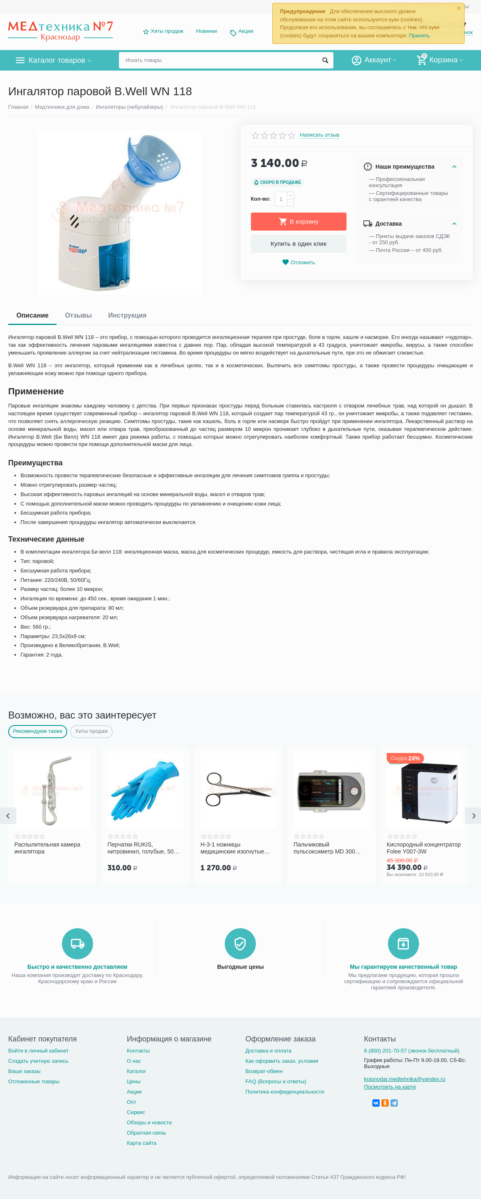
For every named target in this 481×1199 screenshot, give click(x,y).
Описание (32, 315)
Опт (131, 1102)
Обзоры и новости (149, 1122)
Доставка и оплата (269, 1051)
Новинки (206, 31)
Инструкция (127, 315)
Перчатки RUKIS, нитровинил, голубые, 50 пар (140, 847)
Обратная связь (146, 1133)
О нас (134, 1061)
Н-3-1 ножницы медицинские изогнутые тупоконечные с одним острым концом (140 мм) (233, 847)
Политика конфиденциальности (285, 1092)
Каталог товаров (57, 60)
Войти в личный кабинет (38, 1051)
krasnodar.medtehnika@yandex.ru (404, 1079)
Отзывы (78, 315)
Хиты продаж (167, 31)
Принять (419, 35)
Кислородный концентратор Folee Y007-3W (424, 847)
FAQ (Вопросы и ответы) (276, 1081)
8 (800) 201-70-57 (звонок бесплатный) (412, 1051)
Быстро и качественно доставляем (77, 966)
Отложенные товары (33, 1081)
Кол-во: (261, 199)
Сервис (136, 1112)
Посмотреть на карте (390, 1087)
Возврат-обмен (264, 1071)
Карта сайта (142, 1143)
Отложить (298, 262)
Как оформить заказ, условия (282, 1061)
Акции (245, 31)
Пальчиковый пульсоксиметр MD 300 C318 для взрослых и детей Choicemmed (330, 847)
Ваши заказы (24, 1071)
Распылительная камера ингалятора (47, 847)
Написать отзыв (320, 135)
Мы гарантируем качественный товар (403, 966)
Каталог (136, 1071)
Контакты (138, 1051)
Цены (133, 1081)
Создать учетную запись (38, 1061)
